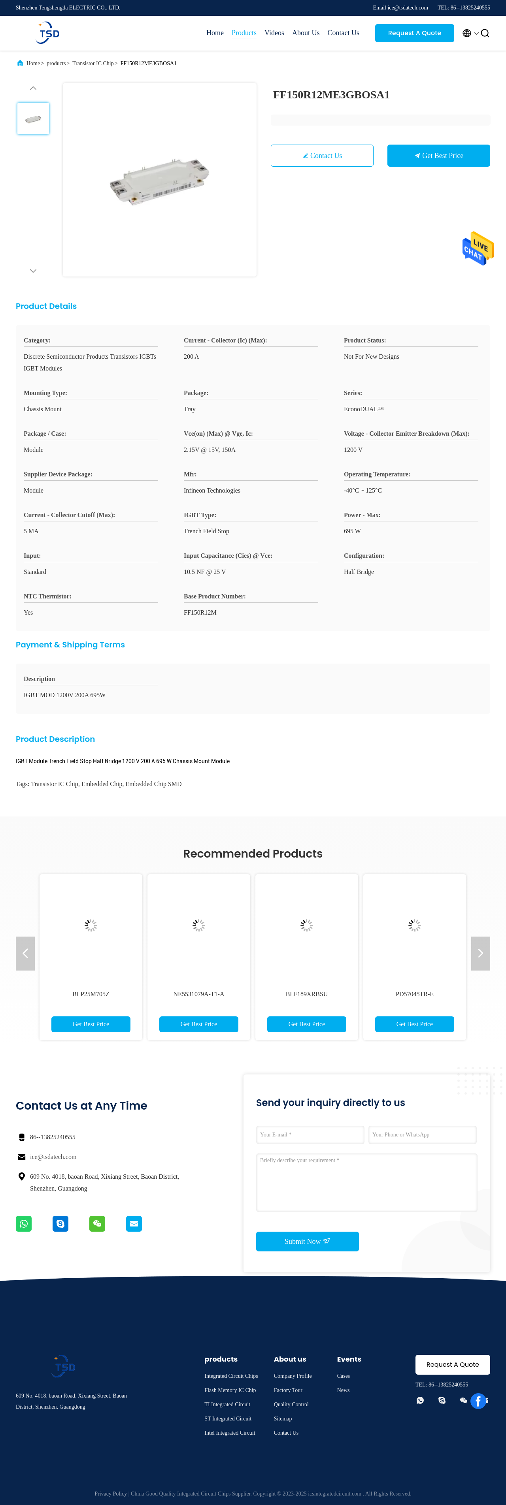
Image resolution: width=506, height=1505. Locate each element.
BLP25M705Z (90, 994)
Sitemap (283, 1419)
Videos (274, 33)
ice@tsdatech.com (53, 1156)
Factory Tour (288, 1390)
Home (215, 33)
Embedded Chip (102, 784)
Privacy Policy (110, 1494)
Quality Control (291, 1404)
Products (244, 33)
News (343, 1390)
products (56, 63)
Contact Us (344, 33)
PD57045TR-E (415, 994)
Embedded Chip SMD (153, 784)
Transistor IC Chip (93, 63)
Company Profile (293, 1376)
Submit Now (307, 1241)
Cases (343, 1376)
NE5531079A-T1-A (199, 994)
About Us (306, 33)
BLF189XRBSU (307, 994)
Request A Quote (414, 33)
